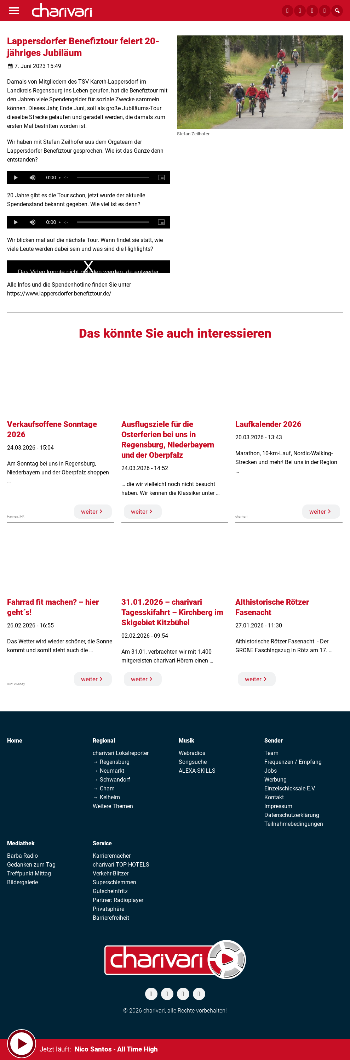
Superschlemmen (114, 882)
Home (14, 740)
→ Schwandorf (111, 779)
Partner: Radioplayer (118, 900)
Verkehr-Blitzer (110, 873)
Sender (273, 740)
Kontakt (274, 797)
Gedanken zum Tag (31, 864)
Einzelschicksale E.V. (290, 788)
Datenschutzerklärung (291, 815)
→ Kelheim (106, 797)
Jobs (270, 770)
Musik (186, 740)
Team (271, 753)
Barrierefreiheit (111, 917)
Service (102, 843)
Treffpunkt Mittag (29, 873)
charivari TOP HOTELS (121, 864)
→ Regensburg (111, 762)
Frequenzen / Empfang (293, 762)
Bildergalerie (22, 882)
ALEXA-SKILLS (197, 770)
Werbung (275, 779)
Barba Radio (22, 855)
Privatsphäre (108, 909)
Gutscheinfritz (110, 891)
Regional (104, 740)
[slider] (113, 177)
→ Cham (104, 788)
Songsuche (193, 762)
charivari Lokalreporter (121, 753)
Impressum (278, 806)
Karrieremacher (112, 855)
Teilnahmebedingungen (293, 824)
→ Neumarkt (108, 770)
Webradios (192, 753)
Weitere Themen (113, 806)
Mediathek (21, 843)
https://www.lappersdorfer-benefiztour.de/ (59, 293)
